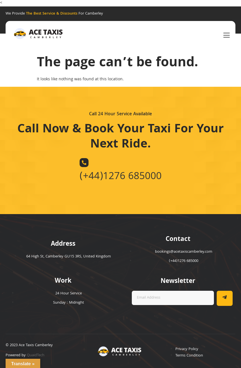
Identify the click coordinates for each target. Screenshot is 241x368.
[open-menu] (226, 35)
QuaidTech (35, 355)
